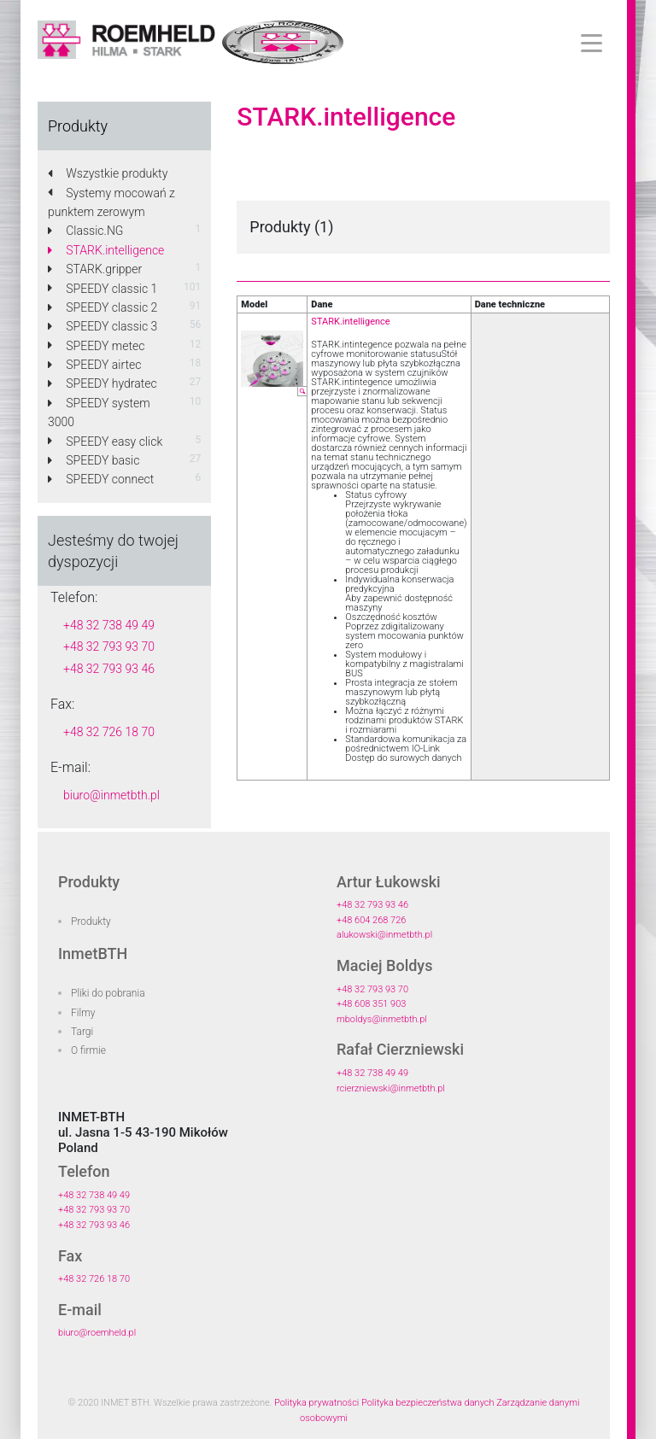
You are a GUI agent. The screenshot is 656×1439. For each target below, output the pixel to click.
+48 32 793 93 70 (109, 646)
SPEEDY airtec (94, 364)
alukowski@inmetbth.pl (384, 934)
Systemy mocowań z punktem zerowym (111, 202)
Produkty (91, 921)
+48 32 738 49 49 (109, 625)
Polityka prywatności (316, 1402)
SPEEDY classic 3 (102, 326)
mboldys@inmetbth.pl (382, 1019)
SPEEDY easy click (105, 441)
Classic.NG (85, 230)
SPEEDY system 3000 (99, 412)
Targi (82, 1032)
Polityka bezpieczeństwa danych (428, 1402)
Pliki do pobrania (108, 993)
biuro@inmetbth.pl (111, 795)
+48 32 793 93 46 (109, 669)
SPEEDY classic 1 (102, 288)
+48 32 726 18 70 (109, 732)
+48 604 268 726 (371, 920)
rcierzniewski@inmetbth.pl (391, 1088)
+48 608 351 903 (371, 1003)
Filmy (83, 1013)
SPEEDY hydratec (102, 383)
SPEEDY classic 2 (102, 307)
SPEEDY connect (101, 479)
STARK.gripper (95, 269)
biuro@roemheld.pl (97, 1332)
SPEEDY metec (96, 346)
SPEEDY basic (93, 460)
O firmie (88, 1050)
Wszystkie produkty (107, 173)
